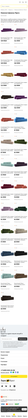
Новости (10, 9)
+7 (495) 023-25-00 (8, 370)
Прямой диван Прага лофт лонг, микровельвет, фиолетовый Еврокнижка (6, 38)
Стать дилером (14, 376)
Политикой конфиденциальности (15, 346)
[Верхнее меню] (2, 2)
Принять (24, 409)
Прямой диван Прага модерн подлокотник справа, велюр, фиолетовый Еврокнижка (20, 172)
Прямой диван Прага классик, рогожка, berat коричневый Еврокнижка (19, 284)
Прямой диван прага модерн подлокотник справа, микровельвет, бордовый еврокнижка (7, 194)
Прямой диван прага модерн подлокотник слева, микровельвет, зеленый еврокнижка (20, 150)
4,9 (3, 158)
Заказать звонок (5, 372)
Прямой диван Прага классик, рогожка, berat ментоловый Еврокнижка (6, 284)
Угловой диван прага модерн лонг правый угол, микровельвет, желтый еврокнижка (7, 83)
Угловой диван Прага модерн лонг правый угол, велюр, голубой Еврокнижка (20, 61)
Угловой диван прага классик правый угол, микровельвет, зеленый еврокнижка (7, 239)
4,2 (3, 91)
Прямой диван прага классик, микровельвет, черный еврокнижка (20, 261)
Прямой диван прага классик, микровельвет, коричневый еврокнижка (7, 306)
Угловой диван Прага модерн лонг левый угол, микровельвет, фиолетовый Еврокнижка (20, 105)
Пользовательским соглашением (10, 347)
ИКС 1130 (5, 396)
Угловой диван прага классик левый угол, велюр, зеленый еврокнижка (20, 217)
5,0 (16, 113)
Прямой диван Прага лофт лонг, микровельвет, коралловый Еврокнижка (6, 61)
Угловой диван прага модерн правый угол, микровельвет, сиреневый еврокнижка (7, 217)
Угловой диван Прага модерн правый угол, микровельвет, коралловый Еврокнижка (20, 194)
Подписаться (22, 339)
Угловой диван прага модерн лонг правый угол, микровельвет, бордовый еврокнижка (20, 83)
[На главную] (6, 2)
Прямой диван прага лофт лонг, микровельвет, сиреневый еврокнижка (20, 38)
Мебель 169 (4, 9)
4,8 (16, 136)
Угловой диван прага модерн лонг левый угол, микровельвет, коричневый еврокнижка (7, 105)
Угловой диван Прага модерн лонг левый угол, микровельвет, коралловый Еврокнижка (7, 127)
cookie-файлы (12, 408)
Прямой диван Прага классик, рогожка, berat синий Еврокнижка (6, 261)
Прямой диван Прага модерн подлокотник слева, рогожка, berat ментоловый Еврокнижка (7, 172)
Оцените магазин (4, 382)
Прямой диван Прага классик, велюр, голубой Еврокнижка (19, 127)
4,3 (3, 24)
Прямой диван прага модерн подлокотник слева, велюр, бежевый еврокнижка (7, 150)
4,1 (16, 24)
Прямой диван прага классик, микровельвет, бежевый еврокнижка (20, 239)
